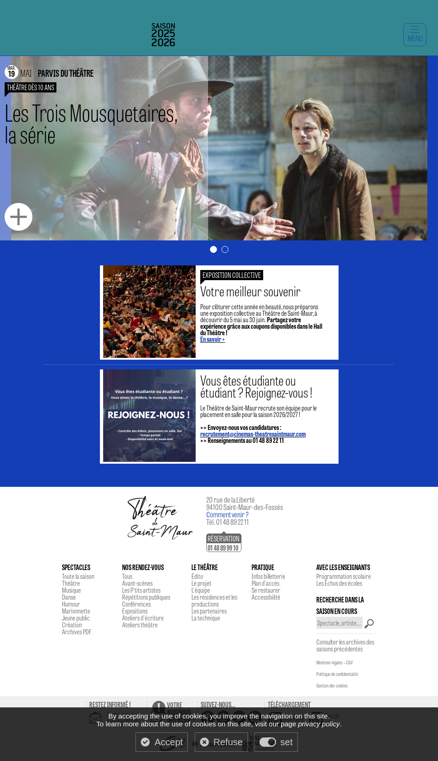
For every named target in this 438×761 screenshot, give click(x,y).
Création (72, 624)
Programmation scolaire (343, 576)
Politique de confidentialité (337, 674)
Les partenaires (209, 610)
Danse (69, 596)
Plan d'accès (265, 583)
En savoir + (212, 339)
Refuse (228, 742)
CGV (349, 662)
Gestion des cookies (332, 685)
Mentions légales (329, 662)
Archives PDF (76, 631)
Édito (197, 576)
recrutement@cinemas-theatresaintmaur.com (253, 433)
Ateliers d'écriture (143, 617)
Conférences (136, 603)
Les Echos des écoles (339, 583)
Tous (127, 576)
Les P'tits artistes (141, 590)
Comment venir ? (227, 514)
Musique (71, 590)
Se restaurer (266, 590)
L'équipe (200, 590)
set (286, 742)
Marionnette (76, 610)
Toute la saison (78, 576)
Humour (71, 603)
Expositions (135, 610)
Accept (168, 742)
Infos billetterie (268, 576)
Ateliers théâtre (140, 624)
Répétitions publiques (146, 596)
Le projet (201, 583)
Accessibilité (266, 596)
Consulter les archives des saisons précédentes (345, 645)
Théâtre (71, 583)
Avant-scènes (137, 583)
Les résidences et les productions (214, 600)
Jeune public (76, 617)
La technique (205, 617)
